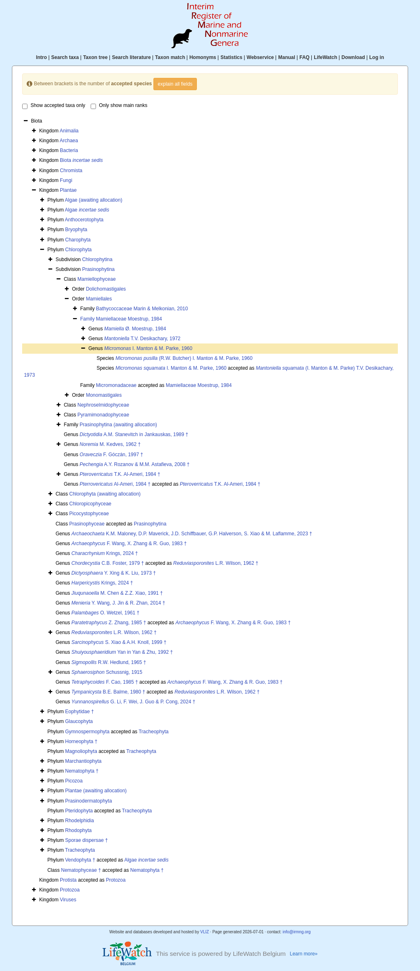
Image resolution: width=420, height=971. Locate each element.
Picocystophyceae (89, 513)
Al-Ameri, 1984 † (115, 484)
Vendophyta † (80, 860)
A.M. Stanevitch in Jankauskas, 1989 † (134, 434)
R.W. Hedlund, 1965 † (108, 662)
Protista (68, 880)
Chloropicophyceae (90, 504)
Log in (376, 57)
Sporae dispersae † (86, 840)
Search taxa (65, 57)
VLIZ (204, 932)
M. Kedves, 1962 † (110, 444)
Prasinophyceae (87, 524)
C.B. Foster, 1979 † (107, 563)
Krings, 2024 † (104, 553)
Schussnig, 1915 (106, 672)
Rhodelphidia (79, 820)
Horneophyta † (81, 741)
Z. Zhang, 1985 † (108, 622)
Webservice (260, 57)
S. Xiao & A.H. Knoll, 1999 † (118, 642)
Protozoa (116, 880)
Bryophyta (76, 229)
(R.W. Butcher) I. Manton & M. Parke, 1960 (183, 358)
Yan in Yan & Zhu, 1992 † (122, 652)
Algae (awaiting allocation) (93, 200)
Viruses (68, 900)
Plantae (68, 190)
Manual (286, 57)
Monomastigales (103, 395)
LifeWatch (325, 57)
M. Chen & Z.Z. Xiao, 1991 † (117, 593)
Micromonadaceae (116, 385)
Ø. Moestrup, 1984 (135, 329)
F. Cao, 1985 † (104, 682)
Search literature (131, 57)
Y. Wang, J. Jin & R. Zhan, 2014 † (118, 603)
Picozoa (74, 781)
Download (353, 57)
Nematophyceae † (81, 870)
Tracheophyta (154, 732)
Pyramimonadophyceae (103, 415)
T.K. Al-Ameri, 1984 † (120, 474)
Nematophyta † (81, 771)
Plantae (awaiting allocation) (96, 791)
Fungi (66, 180)
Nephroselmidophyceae (103, 405)
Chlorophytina (97, 259)
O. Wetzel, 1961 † (105, 613)
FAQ (304, 57)
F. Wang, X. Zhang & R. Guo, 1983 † (129, 543)
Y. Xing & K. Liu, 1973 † (113, 573)
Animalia (68, 131)
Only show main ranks (119, 105)
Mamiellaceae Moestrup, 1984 (129, 319)
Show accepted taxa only (53, 105)
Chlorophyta (78, 249)
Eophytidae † (79, 711)
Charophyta (78, 240)
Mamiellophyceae (97, 279)
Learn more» (304, 954)
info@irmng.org (297, 932)
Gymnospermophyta (87, 732)
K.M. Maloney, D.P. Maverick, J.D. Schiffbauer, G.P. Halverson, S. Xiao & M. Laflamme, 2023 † (191, 534)
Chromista (71, 170)
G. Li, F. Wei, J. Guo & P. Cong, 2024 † (133, 702)
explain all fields (175, 84)
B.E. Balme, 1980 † (108, 692)
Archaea (68, 140)
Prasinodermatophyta (88, 801)
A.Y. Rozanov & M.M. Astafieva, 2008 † (134, 464)
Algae (87, 210)
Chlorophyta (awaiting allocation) (105, 494)
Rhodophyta (78, 830)
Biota (81, 160)
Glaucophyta (79, 721)
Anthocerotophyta (84, 220)
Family (88, 319)
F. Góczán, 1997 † (111, 454)
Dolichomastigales (106, 289)
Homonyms (202, 57)
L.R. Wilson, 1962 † (215, 563)
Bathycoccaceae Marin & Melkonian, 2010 (142, 309)
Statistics (231, 57)
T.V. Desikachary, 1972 (142, 338)
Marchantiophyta (83, 761)
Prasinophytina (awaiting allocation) (118, 425)
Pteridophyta (79, 811)
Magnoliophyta (81, 751)
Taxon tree (95, 57)
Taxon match (170, 57)
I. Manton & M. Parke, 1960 (148, 348)
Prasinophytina (98, 269)
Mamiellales (99, 299)
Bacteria (69, 150)
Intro (41, 57)
